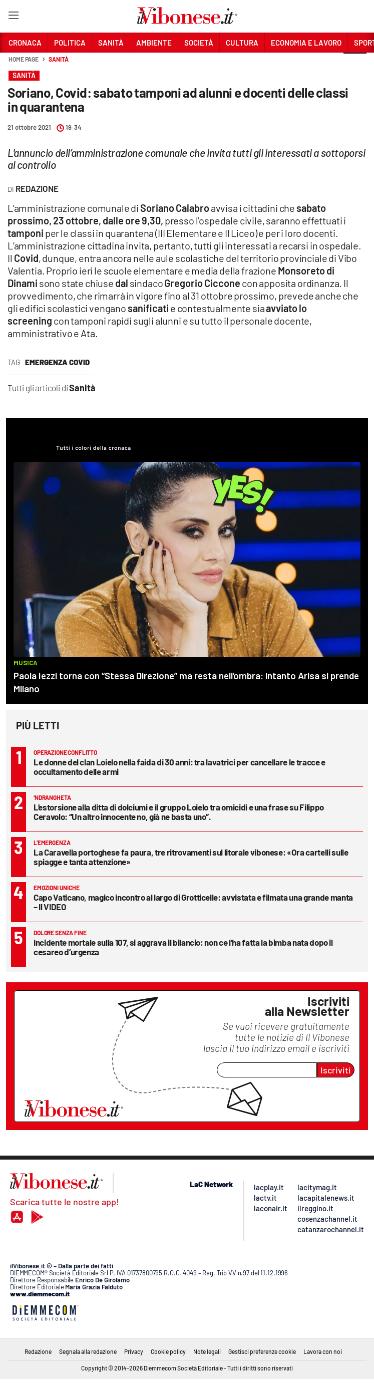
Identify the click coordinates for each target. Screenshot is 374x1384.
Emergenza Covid (57, 362)
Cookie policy (168, 1351)
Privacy (133, 1351)
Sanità (58, 59)
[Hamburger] (13, 17)
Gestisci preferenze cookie (262, 1351)
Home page (24, 59)
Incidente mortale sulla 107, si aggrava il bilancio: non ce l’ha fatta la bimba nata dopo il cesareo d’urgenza (183, 947)
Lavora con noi (322, 1351)
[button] (354, 65)
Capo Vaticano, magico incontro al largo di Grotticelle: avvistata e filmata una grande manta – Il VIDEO (193, 902)
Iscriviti (335, 1069)
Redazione (38, 1351)
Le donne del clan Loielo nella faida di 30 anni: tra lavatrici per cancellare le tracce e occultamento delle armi (179, 766)
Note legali (207, 1351)
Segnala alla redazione (88, 1351)
